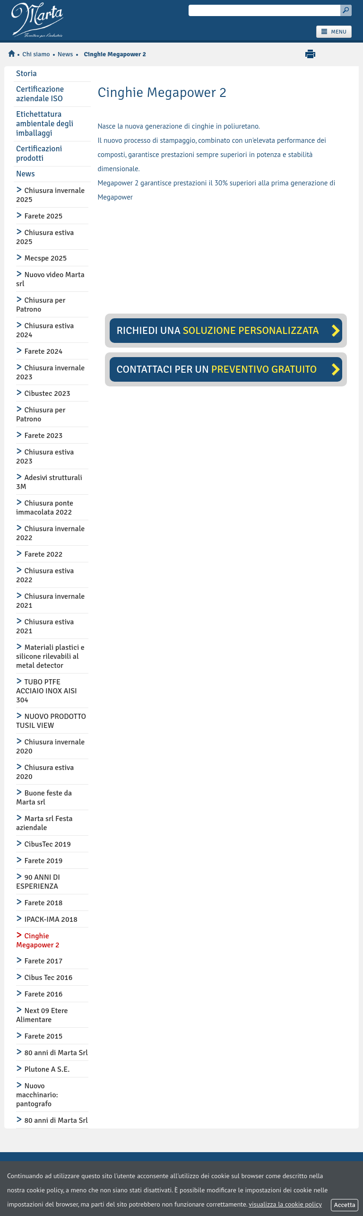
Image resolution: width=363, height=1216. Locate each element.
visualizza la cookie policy (285, 1204)
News (65, 54)
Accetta (344, 1205)
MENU (333, 31)
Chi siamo (36, 54)
